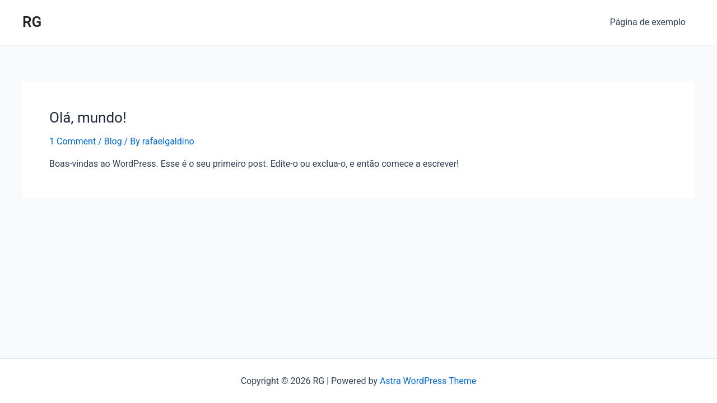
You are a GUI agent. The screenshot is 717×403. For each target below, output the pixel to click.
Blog (113, 141)
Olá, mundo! (88, 117)
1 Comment (72, 141)
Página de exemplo (648, 22)
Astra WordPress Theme (428, 381)
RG (31, 21)
